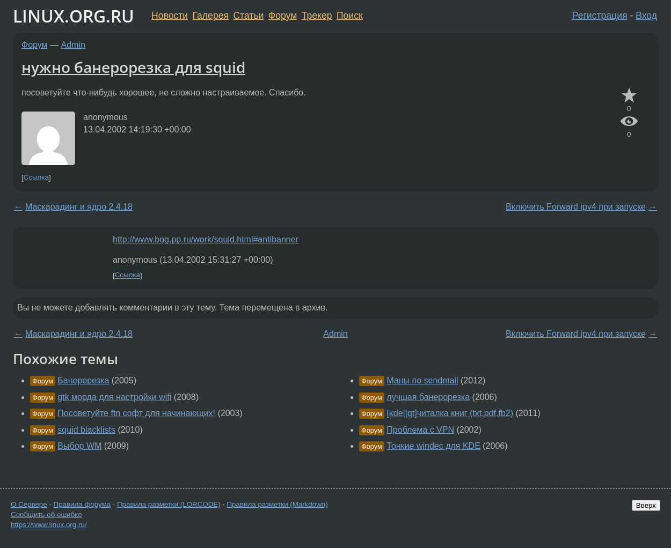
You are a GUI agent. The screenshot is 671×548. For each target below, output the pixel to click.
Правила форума (82, 504)
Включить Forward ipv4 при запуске (576, 206)
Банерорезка (83, 380)
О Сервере (29, 504)
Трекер (317, 15)
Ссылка (36, 178)
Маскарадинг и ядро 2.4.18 (79, 206)
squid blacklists (86, 429)
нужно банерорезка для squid (133, 67)
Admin (73, 44)
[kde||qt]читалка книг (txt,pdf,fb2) (449, 413)
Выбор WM (79, 445)
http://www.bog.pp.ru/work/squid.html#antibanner (205, 239)
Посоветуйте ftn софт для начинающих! (136, 413)
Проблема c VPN (420, 429)
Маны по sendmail (422, 380)
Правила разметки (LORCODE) (169, 504)
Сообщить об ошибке (46, 514)
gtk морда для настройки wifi (114, 397)
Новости (169, 15)
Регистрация (600, 15)
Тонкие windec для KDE (433, 445)
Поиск (350, 15)
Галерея (211, 15)
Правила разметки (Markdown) (277, 504)
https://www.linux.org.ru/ (48, 525)
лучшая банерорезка (428, 397)
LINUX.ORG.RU (73, 15)
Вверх (646, 505)
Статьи (248, 15)
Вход (646, 15)
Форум (282, 15)
